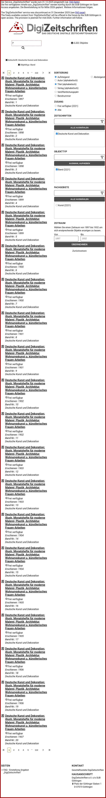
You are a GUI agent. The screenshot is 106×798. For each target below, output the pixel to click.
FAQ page (79, 12)
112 (36, 73)
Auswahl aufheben (79, 163)
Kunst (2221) (63, 205)
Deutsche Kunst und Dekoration (72, 133)
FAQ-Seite (74, 2)
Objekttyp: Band (26, 65)
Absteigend (98, 77)
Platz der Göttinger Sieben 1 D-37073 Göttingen (87, 785)
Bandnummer (63, 96)
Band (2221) (63, 169)
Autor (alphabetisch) (66, 80)
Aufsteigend (62, 77)
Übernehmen (80, 244)
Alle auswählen (80, 128)
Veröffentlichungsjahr (67, 92)
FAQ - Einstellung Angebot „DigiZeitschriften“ (16, 771)
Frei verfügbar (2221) (66, 106)
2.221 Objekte (79, 43)
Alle (58, 110)
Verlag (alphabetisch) (66, 88)
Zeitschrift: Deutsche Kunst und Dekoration (27, 60)
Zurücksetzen (79, 251)
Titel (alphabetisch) (65, 84)
